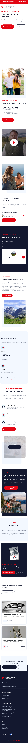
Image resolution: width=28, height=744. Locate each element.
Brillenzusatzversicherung (7, 710)
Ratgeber (3, 724)
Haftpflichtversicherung (6, 716)
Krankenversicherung (6, 695)
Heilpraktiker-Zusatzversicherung (8, 709)
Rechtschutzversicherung (7, 717)
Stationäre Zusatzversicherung (8, 707)
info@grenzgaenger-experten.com (9, 686)
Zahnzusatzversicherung (7, 706)
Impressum (4, 725)
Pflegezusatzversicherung (7, 713)
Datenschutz (4, 727)
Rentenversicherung (6, 699)
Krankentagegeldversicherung (8, 712)
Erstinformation (5, 728)
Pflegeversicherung (6, 698)
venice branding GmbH (15, 740)
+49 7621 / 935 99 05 (5, 355)
